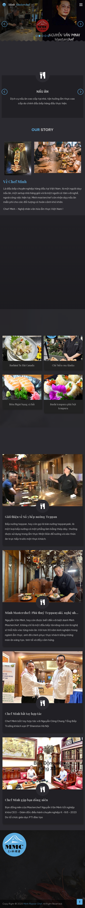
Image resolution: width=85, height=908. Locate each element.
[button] (36, 36)
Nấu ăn (42, 92)
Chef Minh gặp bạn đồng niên (26, 800)
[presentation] (4, 24)
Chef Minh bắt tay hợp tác (23, 714)
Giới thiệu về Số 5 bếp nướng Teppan (31, 517)
